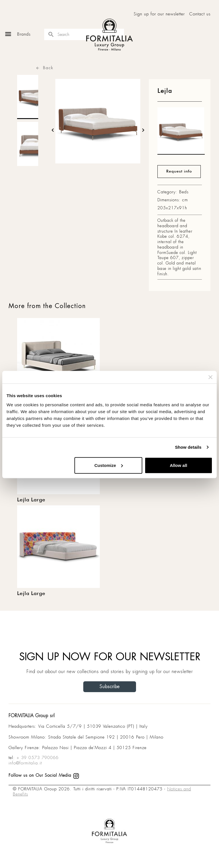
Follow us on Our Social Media (44, 775)
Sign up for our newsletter (159, 14)
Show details (188, 447)
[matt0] (181, 132)
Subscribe (110, 687)
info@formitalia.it (25, 763)
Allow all (178, 465)
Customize (108, 465)
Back (44, 67)
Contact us (199, 14)
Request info (179, 171)
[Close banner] (210, 377)
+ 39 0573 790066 (38, 757)
